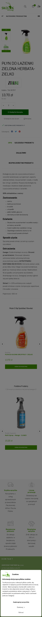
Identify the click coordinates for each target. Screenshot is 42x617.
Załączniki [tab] (21, 153)
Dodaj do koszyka (15, 112)
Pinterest (19, 132)
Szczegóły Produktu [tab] (24, 143)
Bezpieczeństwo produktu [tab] (21, 163)
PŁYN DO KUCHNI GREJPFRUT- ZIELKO (19, 354)
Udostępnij (12, 132)
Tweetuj (16, 132)
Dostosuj (21, 607)
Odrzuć (21, 612)
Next (6, 30)
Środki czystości (10, 433)
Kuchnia (7, 352)
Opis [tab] (10, 143)
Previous (6, 51)
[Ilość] (8, 105)
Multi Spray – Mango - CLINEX (16, 435)
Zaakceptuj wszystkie (21, 602)
